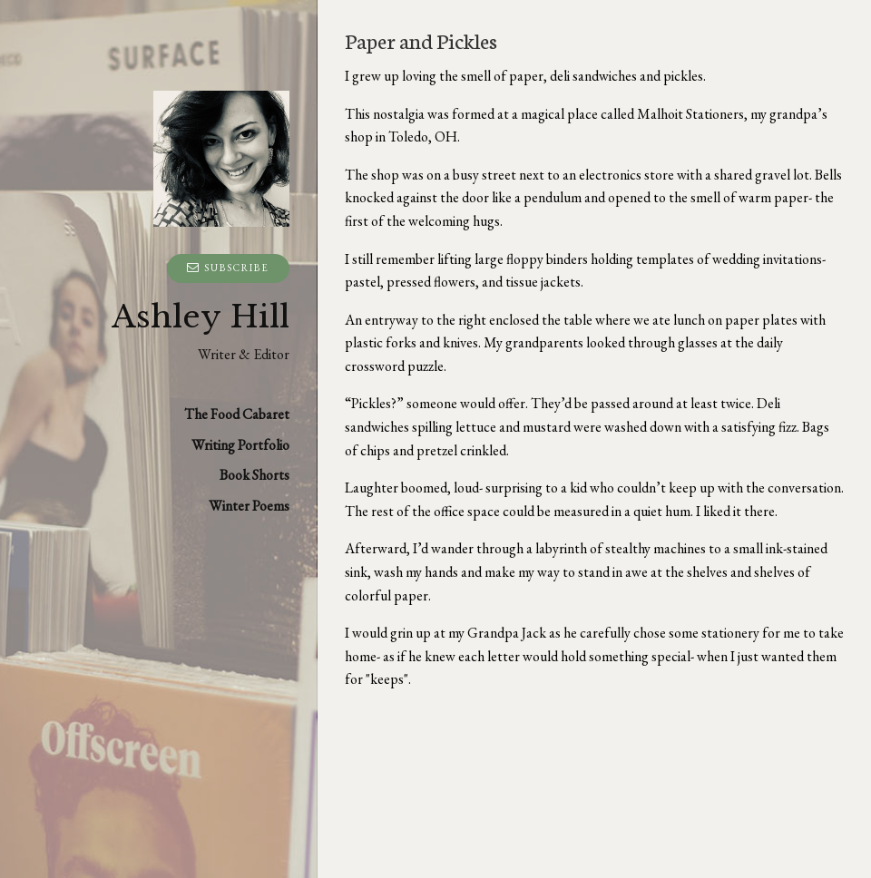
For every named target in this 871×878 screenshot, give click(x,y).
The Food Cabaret (236, 414)
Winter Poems (249, 505)
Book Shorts (254, 474)
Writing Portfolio (240, 444)
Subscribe (228, 267)
